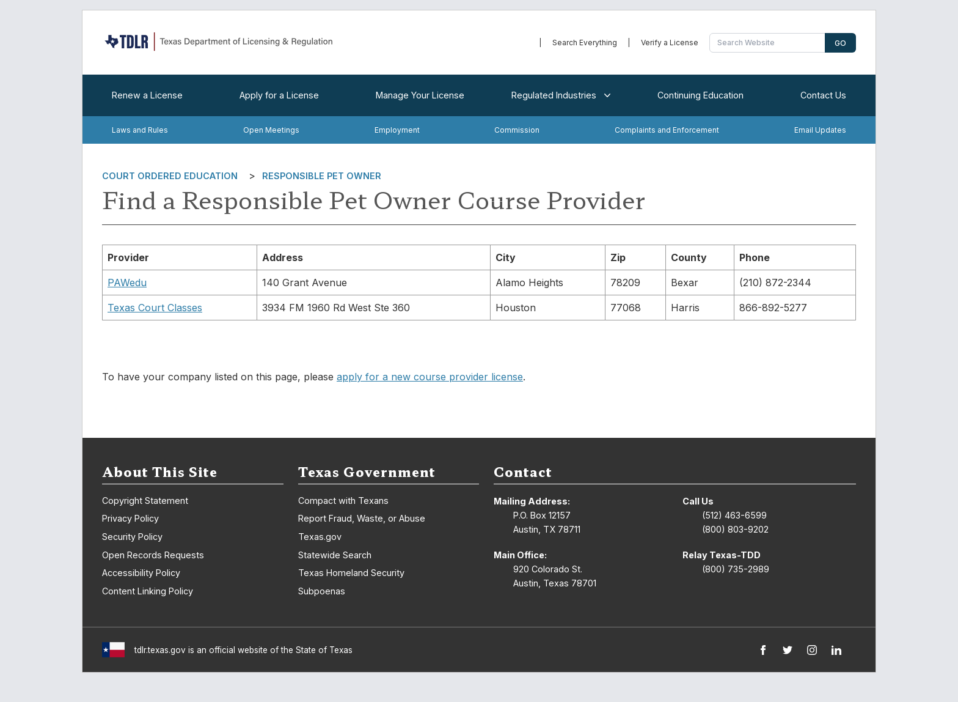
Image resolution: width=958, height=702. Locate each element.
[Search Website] (768, 43)
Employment (397, 130)
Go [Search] (840, 43)
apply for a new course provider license (430, 377)
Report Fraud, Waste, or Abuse (361, 518)
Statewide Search (334, 555)
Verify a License (669, 42)
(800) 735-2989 (735, 569)
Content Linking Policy (147, 591)
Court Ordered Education (170, 176)
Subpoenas (321, 591)
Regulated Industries (558, 95)
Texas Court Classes (155, 307)
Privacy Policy (130, 518)
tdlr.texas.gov (160, 650)
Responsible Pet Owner (321, 176)
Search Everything (584, 42)
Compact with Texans (343, 500)
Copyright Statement (145, 500)
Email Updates (820, 130)
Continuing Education (700, 95)
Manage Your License (420, 95)
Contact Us (823, 95)
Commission (516, 130)
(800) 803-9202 (735, 529)
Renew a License (147, 95)
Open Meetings (271, 130)
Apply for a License (279, 95)
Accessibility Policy (141, 572)
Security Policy (132, 536)
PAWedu (127, 282)
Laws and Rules (140, 130)
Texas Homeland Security (351, 572)
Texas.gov (320, 536)
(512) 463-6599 (734, 515)
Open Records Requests (153, 555)
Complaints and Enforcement (667, 130)
